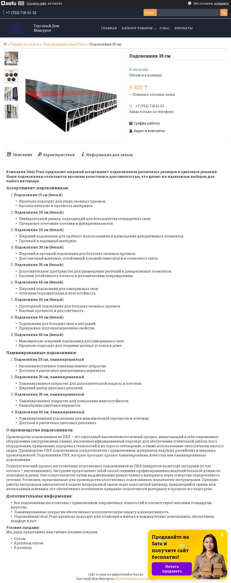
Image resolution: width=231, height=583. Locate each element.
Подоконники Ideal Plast (64, 44)
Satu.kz (138, 574)
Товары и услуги (24, 44)
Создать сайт (36, 3)
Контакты (183, 28)
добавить (221, 3)
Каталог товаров (137, 28)
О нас (164, 28)
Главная (109, 28)
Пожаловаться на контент (135, 578)
